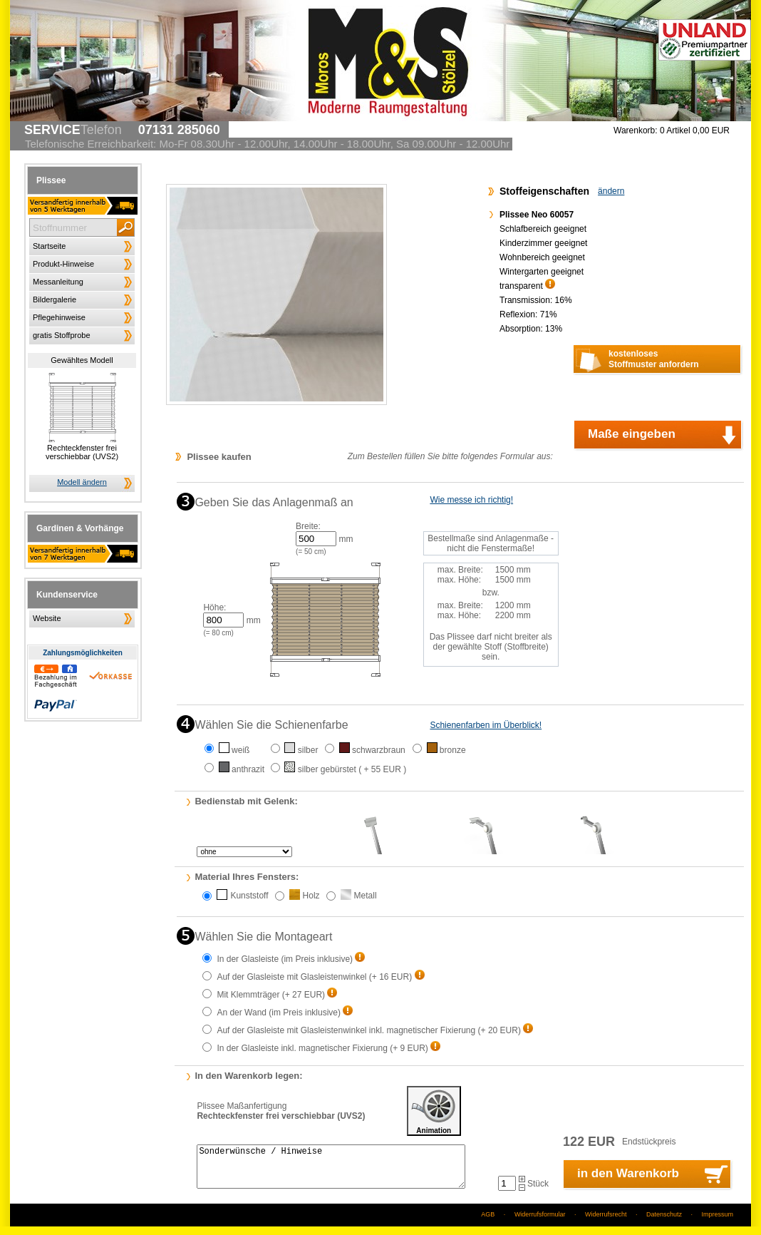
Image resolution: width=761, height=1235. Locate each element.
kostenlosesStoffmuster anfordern (654, 359)
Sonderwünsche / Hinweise (331, 1170)
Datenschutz (664, 1222)
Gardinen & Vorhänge (79, 528)
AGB (488, 1222)
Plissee (51, 180)
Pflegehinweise (59, 317)
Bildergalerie (54, 299)
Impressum (717, 1222)
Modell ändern (82, 482)
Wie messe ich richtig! (471, 500)
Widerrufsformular (540, 1222)
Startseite (49, 246)
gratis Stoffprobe (61, 335)
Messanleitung (58, 281)
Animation (434, 1110)
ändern (611, 191)
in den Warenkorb (628, 1182)
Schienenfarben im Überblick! (486, 725)
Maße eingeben (631, 434)
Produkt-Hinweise (63, 264)
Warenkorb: (636, 130)
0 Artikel (695, 130)
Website (47, 618)
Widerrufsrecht (606, 1222)
